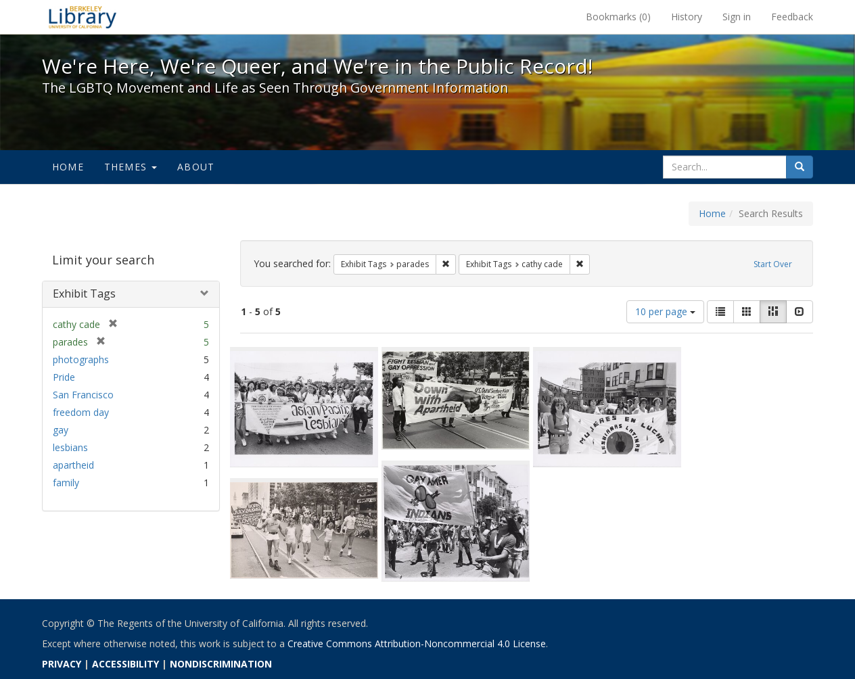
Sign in (736, 16)
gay (60, 429)
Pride (64, 377)
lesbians (70, 447)
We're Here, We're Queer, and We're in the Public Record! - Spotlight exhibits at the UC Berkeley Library (82, 17)
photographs (81, 359)
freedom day (81, 412)
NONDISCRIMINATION (221, 663)
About (195, 166)
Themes (130, 166)
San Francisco (83, 394)
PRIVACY (61, 663)
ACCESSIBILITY (125, 663)
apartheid (73, 465)
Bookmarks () (618, 16)
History (686, 16)
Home (68, 166)
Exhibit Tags (84, 293)
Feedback (792, 16)
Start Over (773, 264)
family (66, 482)
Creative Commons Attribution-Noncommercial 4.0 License (416, 643)
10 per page (665, 311)
